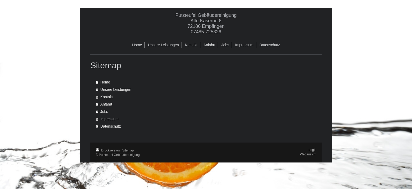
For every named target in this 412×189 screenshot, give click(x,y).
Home (105, 82)
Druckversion (108, 150)
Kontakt (106, 97)
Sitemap (128, 150)
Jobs (104, 111)
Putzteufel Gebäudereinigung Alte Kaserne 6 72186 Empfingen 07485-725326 (205, 23)
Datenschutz (110, 126)
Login (312, 150)
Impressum (109, 119)
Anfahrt (106, 104)
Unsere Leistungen (115, 89)
